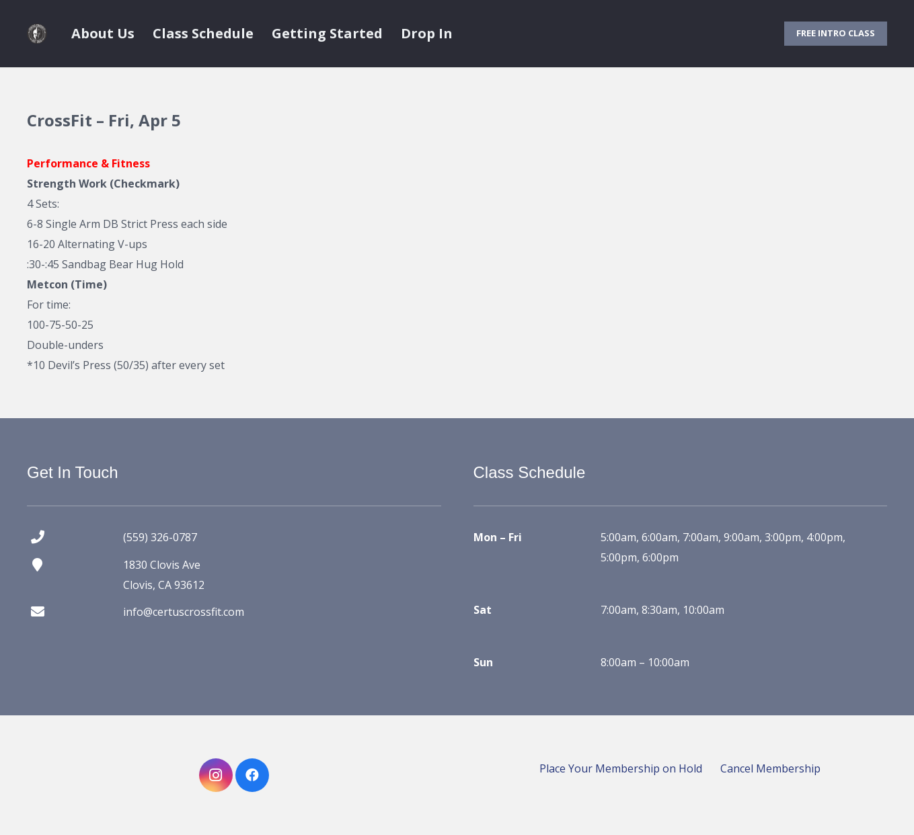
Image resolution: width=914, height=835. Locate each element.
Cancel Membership (770, 768)
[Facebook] (252, 775)
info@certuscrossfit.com (183, 611)
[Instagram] (216, 775)
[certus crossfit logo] (37, 34)
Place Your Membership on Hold (620, 768)
